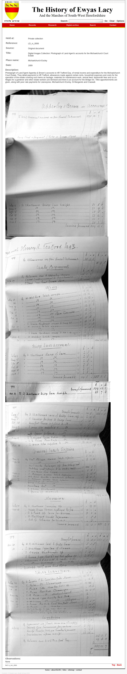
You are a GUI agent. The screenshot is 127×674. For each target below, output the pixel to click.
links (64, 670)
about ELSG (56, 670)
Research (52, 25)
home (47, 670)
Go (106, 21)
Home (12, 25)
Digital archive (72, 25)
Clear (112, 21)
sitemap (71, 670)
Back (119, 665)
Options (120, 21)
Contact (113, 25)
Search (93, 25)
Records (32, 25)
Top (113, 665)
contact (79, 670)
